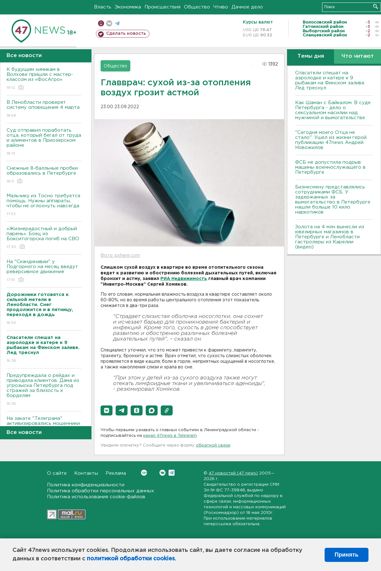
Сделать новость (126, 33)
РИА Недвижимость (183, 279)
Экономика (128, 7)
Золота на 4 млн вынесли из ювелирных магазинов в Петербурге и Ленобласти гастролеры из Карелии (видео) (329, 237)
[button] (106, 410)
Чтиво (220, 7)
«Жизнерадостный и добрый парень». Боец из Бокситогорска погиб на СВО (44, 238)
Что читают (358, 56)
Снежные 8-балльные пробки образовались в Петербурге (44, 175)
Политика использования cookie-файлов (96, 497)
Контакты (86, 473)
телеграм (117, 23)
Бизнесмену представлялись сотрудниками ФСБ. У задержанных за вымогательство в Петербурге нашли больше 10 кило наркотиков (332, 199)
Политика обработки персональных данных (100, 491)
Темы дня (310, 56)
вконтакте (109, 23)
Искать (375, 6)
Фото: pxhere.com (120, 255)
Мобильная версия (101, 23)
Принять (346, 555)
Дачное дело (247, 7)
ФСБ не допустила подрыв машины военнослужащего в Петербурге (330, 167)
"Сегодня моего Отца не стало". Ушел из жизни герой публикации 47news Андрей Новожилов (331, 140)
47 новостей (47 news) (233, 473)
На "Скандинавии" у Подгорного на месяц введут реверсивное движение (44, 271)
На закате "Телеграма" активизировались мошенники (44, 425)
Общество (197, 7)
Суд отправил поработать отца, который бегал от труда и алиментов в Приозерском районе (44, 142)
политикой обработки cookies (131, 558)
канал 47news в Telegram (170, 435)
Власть (102, 7)
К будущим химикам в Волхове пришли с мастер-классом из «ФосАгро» (44, 78)
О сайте (57, 473)
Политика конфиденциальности (85, 485)
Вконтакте (144, 473)
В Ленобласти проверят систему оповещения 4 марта (44, 109)
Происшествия (162, 7)
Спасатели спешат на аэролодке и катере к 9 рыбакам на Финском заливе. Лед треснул (330, 80)
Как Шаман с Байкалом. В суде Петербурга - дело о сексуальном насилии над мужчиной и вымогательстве (333, 110)
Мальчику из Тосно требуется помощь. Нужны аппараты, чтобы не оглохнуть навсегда (44, 205)
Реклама (116, 473)
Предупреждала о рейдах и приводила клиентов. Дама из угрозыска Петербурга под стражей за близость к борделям (44, 389)
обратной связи (213, 445)
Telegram (172, 473)
